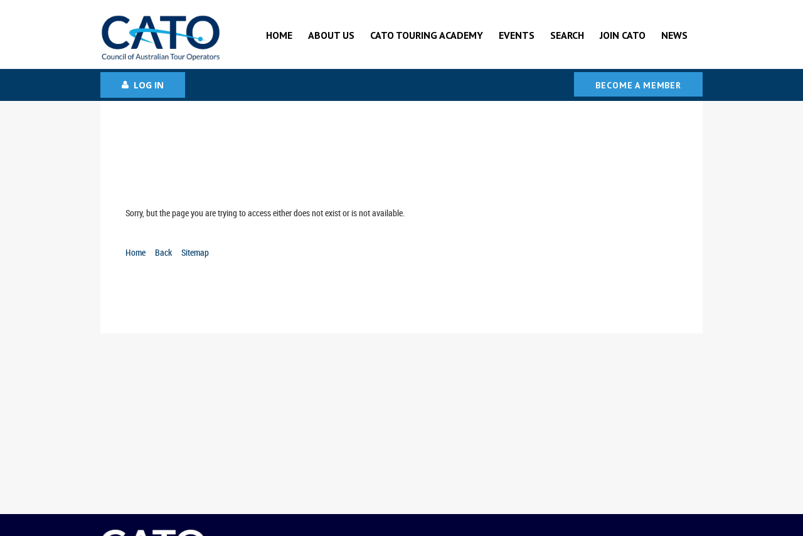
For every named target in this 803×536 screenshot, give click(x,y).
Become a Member (638, 85)
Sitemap (195, 252)
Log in (149, 85)
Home (135, 252)
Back (163, 252)
